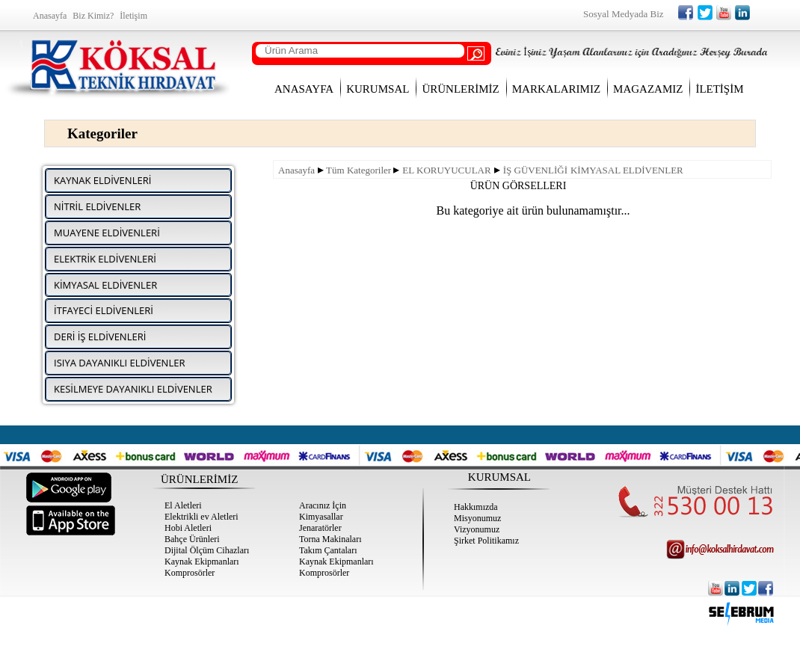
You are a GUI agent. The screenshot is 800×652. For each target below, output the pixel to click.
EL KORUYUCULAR (446, 170)
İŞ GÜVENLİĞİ (535, 170)
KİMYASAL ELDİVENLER (626, 170)
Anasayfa (296, 170)
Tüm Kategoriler (358, 170)
